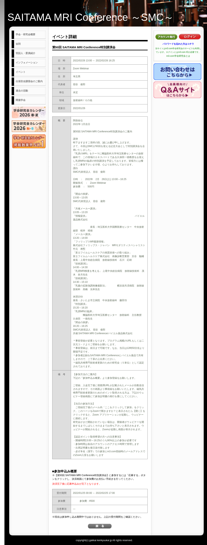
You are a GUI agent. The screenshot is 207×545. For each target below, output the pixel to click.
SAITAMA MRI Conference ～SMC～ (91, 17)
